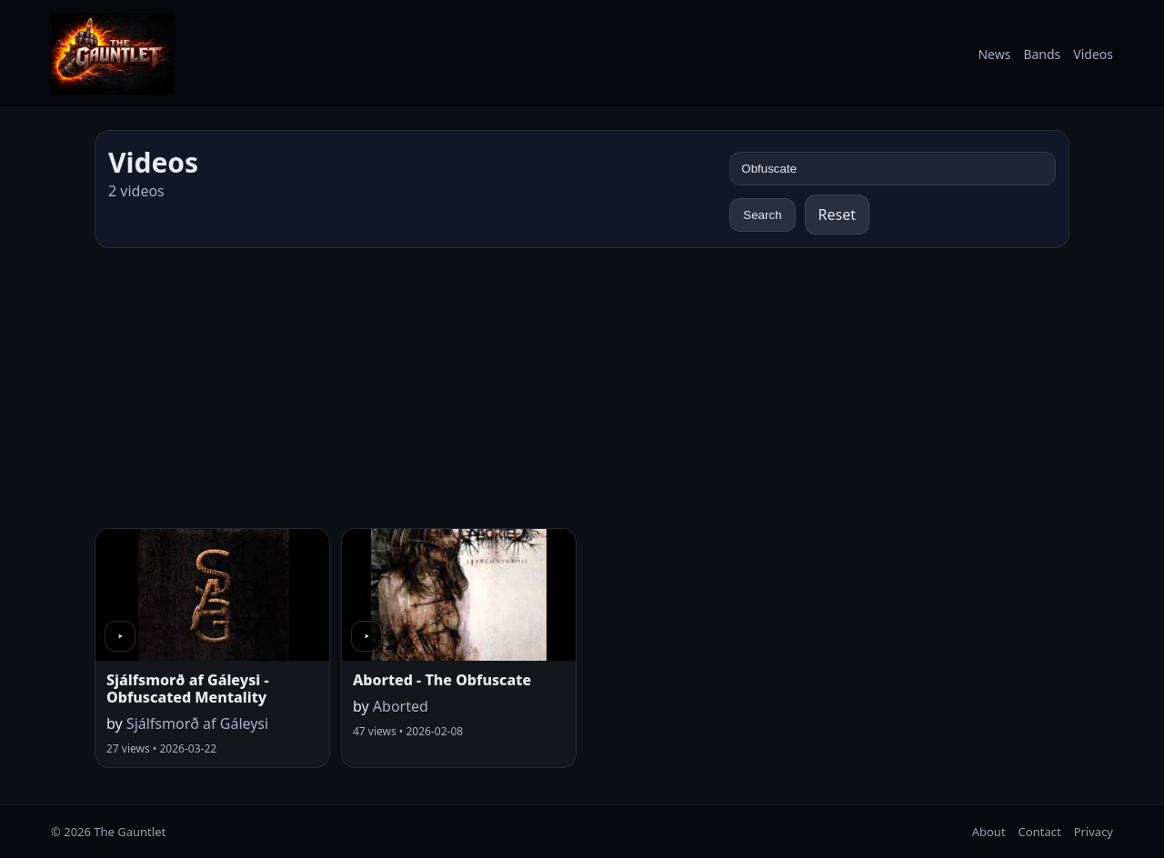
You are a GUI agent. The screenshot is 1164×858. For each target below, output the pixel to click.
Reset (837, 214)
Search (762, 215)
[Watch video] (212, 595)
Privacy (1093, 831)
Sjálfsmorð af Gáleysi (197, 723)
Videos (1093, 54)
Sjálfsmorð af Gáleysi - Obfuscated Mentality (187, 688)
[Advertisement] (582, 388)
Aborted (400, 706)
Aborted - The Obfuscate (442, 680)
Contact (1039, 831)
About (989, 831)
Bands (1041, 54)
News (994, 54)
